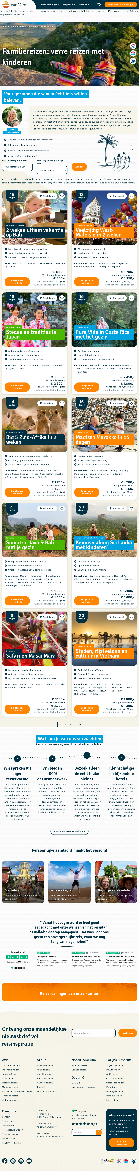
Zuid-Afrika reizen (46, 1091)
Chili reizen (112, 1074)
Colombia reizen (114, 1078)
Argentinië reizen (115, 1065)
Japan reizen (9, 1074)
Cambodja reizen (11, 1065)
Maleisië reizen (10, 1082)
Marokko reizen (45, 1074)
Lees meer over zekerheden (69, 831)
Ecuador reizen (114, 1087)
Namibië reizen (45, 1082)
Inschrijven (128, 1033)
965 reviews (23, 962)
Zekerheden (8, 1125)
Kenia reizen (43, 1069)
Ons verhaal (8, 1121)
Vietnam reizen (10, 1100)
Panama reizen (114, 1095)
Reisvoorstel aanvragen (121, 4)
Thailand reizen (10, 1095)
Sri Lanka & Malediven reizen (17, 1091)
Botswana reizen (45, 1065)
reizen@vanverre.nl (47, 1127)
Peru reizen (112, 1100)
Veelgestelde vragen (12, 1130)
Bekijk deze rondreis (17, 281)
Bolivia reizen (113, 1069)
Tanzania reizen (45, 1087)
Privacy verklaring (11, 1143)
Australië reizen (80, 1083)
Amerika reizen (80, 1065)
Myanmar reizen (10, 1087)
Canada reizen (79, 1069)
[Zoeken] (99, 1132)
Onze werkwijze (10, 1134)
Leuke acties (8, 1138)
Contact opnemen (122, 1142)
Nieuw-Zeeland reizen (83, 1087)
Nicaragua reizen (115, 1091)
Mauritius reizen (45, 1078)
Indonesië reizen (10, 1069)
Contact (6, 1117)
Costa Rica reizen (115, 1082)
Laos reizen (8, 1078)
